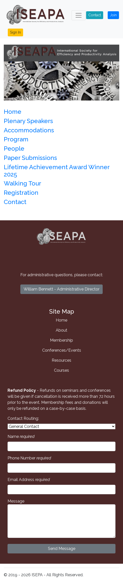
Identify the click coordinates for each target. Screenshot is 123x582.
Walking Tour (22, 183)
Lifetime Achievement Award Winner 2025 (56, 170)
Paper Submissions (30, 157)
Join (113, 15)
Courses (61, 370)
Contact (94, 15)
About (61, 330)
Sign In (15, 32)
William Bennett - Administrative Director (61, 289)
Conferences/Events (61, 350)
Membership (61, 340)
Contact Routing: (23, 418)
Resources (61, 360)
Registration (21, 192)
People (14, 148)
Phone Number (29, 458)
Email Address (29, 479)
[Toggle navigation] (79, 15)
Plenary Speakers (28, 121)
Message (61, 518)
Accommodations (29, 130)
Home (12, 111)
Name (21, 436)
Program (16, 139)
